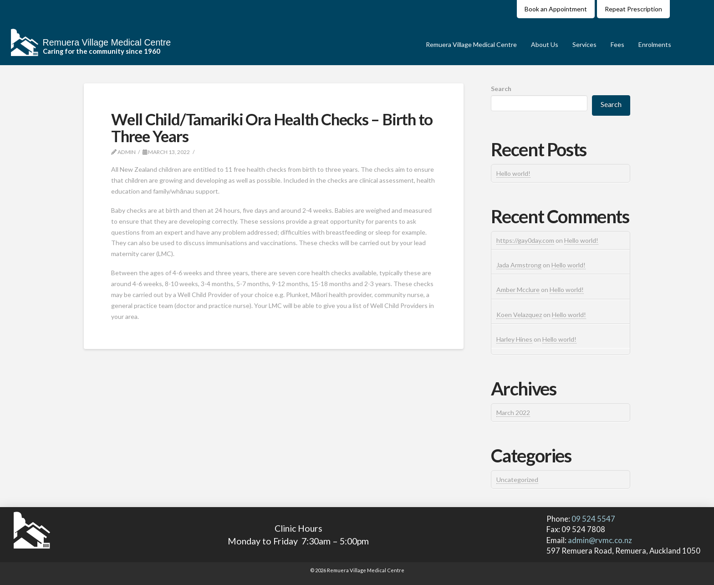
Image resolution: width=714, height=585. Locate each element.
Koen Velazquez (519, 314)
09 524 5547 (592, 518)
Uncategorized (517, 479)
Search (501, 88)
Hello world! (513, 173)
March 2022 (513, 412)
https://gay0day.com (525, 240)
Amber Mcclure (518, 289)
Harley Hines (514, 339)
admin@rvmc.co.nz (600, 540)
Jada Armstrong (518, 265)
